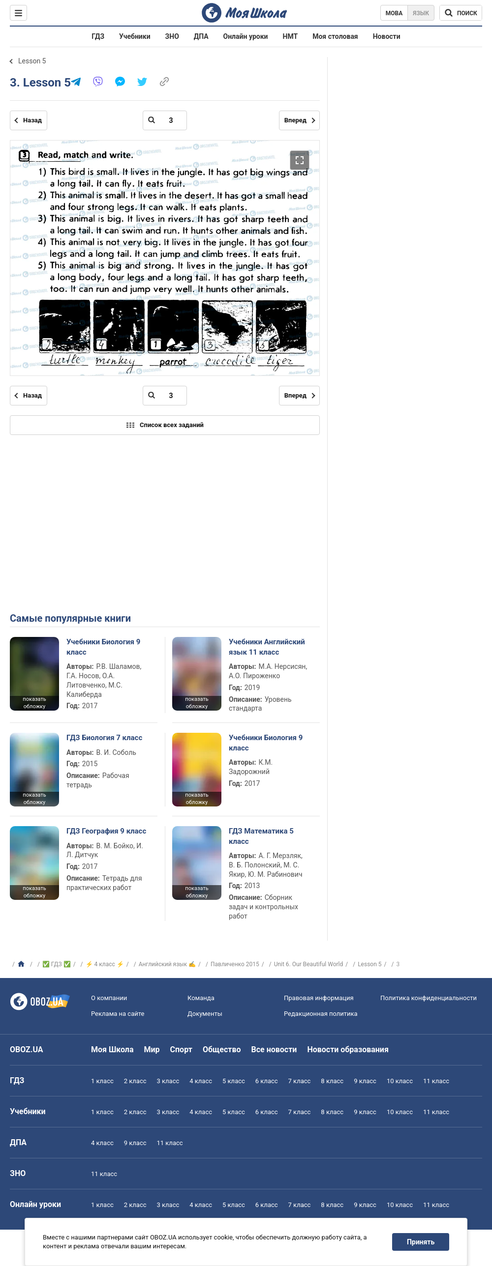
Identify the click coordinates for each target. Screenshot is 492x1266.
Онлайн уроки (245, 36)
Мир (152, 1049)
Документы (204, 1013)
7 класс (299, 1081)
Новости (386, 36)
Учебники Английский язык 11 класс (267, 646)
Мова (394, 13)
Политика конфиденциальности (428, 998)
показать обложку (34, 703)
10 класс (400, 1081)
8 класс (332, 1081)
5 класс (233, 1081)
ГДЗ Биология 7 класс (104, 737)
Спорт (181, 1049)
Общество (222, 1049)
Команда (201, 998)
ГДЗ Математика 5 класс (261, 836)
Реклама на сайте (117, 1013)
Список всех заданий (165, 425)
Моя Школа (112, 1049)
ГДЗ (98, 36)
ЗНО (172, 36)
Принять (420, 1242)
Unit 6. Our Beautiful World (308, 964)
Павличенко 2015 (235, 964)
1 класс (102, 1081)
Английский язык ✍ (167, 964)
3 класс (168, 1081)
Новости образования (347, 1049)
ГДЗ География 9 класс (106, 831)
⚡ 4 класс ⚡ (105, 964)
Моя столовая (335, 36)
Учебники (135, 36)
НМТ (290, 36)
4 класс (200, 1081)
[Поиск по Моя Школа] (461, 12)
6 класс (266, 1081)
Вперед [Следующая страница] (295, 120)
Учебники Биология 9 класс (103, 646)
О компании (109, 998)
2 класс (135, 1081)
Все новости (274, 1049)
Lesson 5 (32, 61)
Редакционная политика (321, 1013)
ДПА (201, 36)
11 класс (436, 1081)
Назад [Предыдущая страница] (32, 120)
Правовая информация (319, 998)
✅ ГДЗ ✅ (56, 964)
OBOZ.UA (26, 1049)
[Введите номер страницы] (165, 120)
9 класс (365, 1081)
